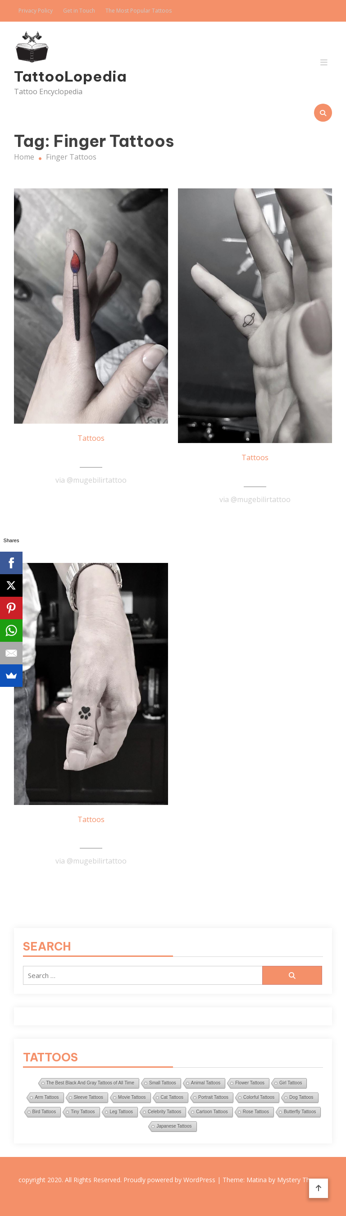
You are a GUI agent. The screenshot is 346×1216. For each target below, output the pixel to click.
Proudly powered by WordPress (170, 1179)
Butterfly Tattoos (300, 1111)
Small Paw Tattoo (91, 835)
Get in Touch (79, 10)
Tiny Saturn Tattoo (255, 473)
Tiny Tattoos (83, 1111)
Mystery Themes (301, 1179)
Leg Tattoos (121, 1111)
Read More (91, 502)
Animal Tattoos (205, 1082)
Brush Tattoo (91, 454)
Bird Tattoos (44, 1111)
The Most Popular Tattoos (138, 10)
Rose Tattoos (256, 1111)
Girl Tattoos (290, 1082)
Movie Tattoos (132, 1097)
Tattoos (91, 438)
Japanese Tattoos (173, 1126)
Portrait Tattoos (213, 1097)
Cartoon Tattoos (212, 1111)
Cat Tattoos (172, 1097)
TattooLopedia (61, 76)
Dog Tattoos (301, 1097)
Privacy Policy (35, 10)
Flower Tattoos (249, 1082)
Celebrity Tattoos (164, 1111)
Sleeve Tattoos (88, 1097)
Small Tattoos (162, 1082)
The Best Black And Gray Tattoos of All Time (90, 1082)
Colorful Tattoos (258, 1097)
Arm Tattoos (47, 1097)
